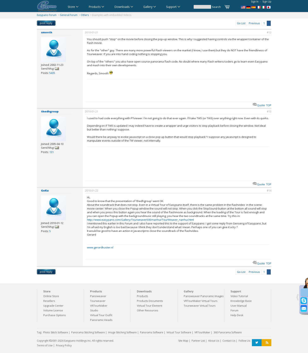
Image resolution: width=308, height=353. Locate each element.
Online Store (51, 296)
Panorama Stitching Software (88, 332)
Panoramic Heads (101, 320)
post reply (46, 23)
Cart (227, 6)
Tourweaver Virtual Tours (200, 305)
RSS (266, 342)
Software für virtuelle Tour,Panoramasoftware (248, 6)
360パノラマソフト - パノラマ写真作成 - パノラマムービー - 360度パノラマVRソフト (269, 6)
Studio (94, 310)
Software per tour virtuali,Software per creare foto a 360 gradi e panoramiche (264, 6)
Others (85, 15)
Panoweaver (98, 296)
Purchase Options (54, 315)
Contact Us (228, 340)
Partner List (198, 340)
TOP (268, 105)
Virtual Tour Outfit (101, 315)
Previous (254, 23)
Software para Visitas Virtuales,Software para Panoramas (253, 6)
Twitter (257, 342)
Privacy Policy (64, 345)
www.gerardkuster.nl (100, 247)
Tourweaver (97, 301)
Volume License (53, 310)
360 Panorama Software (228, 332)
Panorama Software (151, 332)
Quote (259, 105)
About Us (213, 340)
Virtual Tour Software (179, 332)
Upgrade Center (53, 305)
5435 (52, 73)
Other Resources (147, 310)
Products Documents (150, 301)
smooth (46, 32)
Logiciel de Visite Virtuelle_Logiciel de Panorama (258, 6)
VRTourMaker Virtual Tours (200, 301)
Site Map (183, 340)
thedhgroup (50, 111)
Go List (241, 23)
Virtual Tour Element (149, 305)
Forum (234, 310)
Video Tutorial (239, 296)
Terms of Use (45, 345)
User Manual (239, 305)
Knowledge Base (241, 301)
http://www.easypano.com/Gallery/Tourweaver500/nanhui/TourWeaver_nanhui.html (140, 220)
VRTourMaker (98, 305)
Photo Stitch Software (55, 332)
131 (51, 152)
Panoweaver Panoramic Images (204, 296)
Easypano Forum (47, 15)
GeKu (45, 190)
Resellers (49, 301)
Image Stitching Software (122, 332)
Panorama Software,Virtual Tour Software (243, 6)
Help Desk (237, 315)
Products (142, 296)
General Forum (68, 15)
